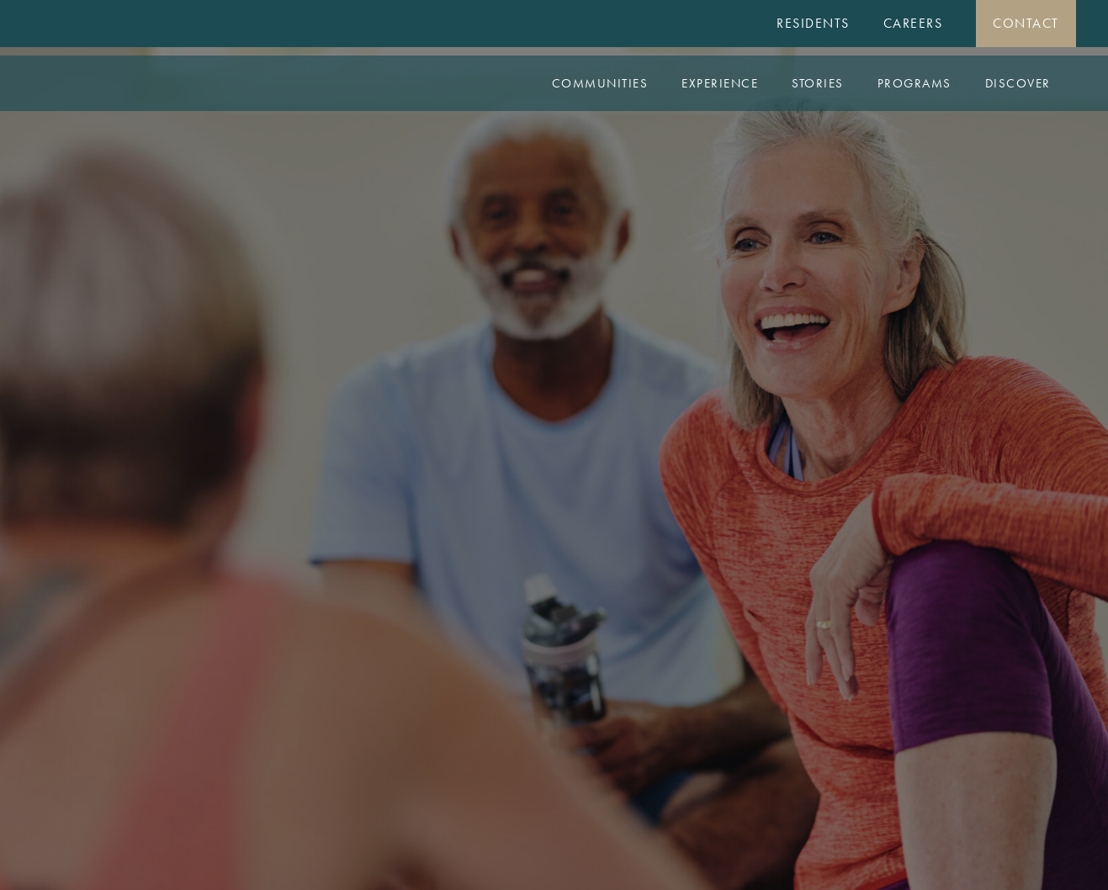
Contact (1026, 23)
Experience (719, 83)
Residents (813, 23)
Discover (1018, 83)
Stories (818, 83)
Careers (913, 23)
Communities (600, 83)
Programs (914, 83)
